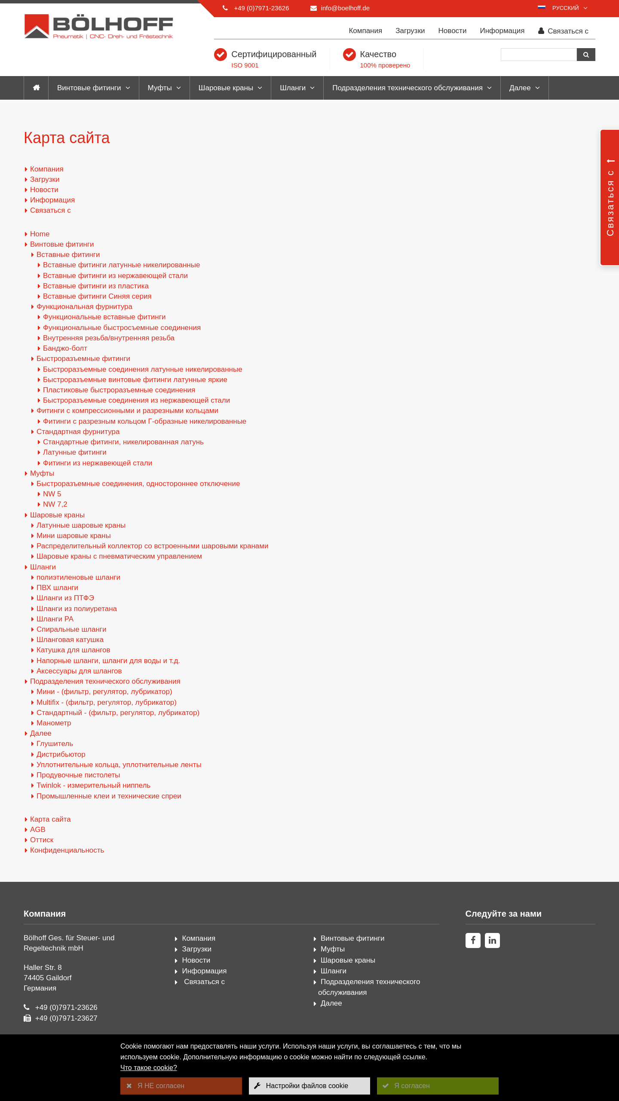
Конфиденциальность (67, 850)
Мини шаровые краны (74, 536)
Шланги (293, 88)
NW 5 (52, 494)
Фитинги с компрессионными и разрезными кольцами (127, 411)
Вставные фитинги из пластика (96, 286)
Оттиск (41, 840)
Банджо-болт (65, 348)
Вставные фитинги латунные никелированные (121, 265)
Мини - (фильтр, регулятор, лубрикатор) (104, 692)
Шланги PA (55, 619)
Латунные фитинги (75, 452)
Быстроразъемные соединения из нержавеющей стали (136, 400)
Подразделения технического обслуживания (407, 88)
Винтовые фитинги (89, 88)
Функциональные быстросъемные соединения (122, 328)
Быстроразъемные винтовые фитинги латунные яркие (135, 380)
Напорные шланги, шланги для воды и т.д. (108, 661)
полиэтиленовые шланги (78, 577)
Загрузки (410, 31)
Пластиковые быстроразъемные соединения (119, 390)
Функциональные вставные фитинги (104, 317)
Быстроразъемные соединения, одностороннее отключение (138, 484)
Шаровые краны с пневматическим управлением (119, 556)
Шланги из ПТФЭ (65, 598)
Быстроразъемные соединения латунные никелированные (142, 369)
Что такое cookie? (148, 1067)
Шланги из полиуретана (77, 609)
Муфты (160, 88)
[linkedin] (492, 940)
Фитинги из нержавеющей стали (97, 463)
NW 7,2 (55, 504)
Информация (502, 31)
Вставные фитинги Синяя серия (97, 296)
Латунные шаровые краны (81, 525)
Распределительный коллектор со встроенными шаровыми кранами (152, 546)
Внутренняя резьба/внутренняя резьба (109, 338)
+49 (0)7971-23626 (261, 8)
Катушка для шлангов (73, 650)
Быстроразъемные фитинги (83, 359)
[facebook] (473, 940)
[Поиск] (539, 54)
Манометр (54, 723)
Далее (520, 88)
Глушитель (55, 744)
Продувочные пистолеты (78, 775)
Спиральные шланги (72, 629)
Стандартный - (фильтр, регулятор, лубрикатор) (118, 713)
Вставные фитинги (68, 255)
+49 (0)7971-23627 (66, 1018)
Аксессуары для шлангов (79, 671)
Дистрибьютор (61, 754)
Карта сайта (50, 819)
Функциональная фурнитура (84, 307)
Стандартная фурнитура (78, 432)
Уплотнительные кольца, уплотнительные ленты (119, 765)
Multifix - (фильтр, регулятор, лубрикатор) (107, 702)
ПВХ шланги (57, 588)
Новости (452, 31)
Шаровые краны (226, 88)
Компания (365, 31)
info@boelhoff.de (345, 8)
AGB (38, 830)
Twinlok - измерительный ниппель (93, 785)
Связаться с (563, 31)
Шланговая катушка (70, 640)
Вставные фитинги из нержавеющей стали (115, 276)
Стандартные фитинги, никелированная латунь (123, 442)
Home (39, 234)
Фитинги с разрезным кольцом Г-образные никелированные (144, 421)
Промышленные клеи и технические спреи (109, 796)
